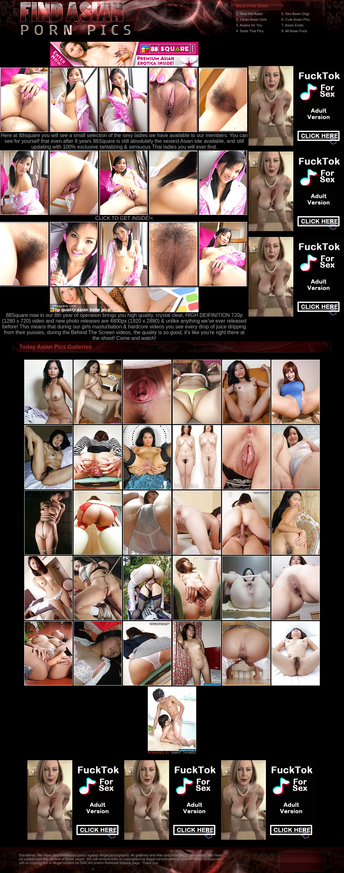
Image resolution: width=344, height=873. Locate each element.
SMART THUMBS (183, 752)
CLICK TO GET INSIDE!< (124, 218)
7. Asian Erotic (292, 25)
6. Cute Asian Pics (295, 19)
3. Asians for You (249, 25)
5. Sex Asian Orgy (295, 14)
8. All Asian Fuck (294, 31)
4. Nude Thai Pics (250, 31)
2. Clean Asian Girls (251, 19)
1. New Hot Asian (249, 14)
